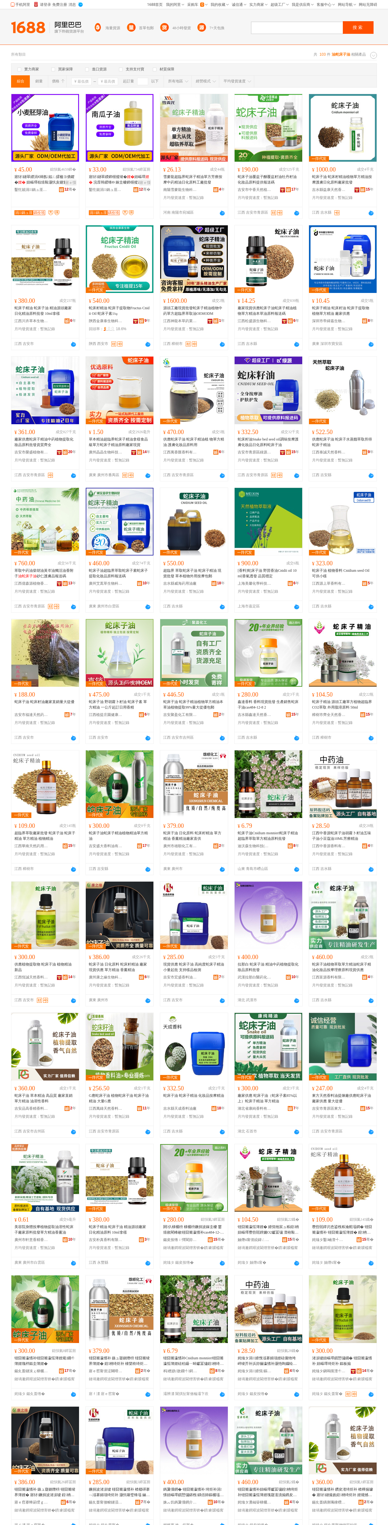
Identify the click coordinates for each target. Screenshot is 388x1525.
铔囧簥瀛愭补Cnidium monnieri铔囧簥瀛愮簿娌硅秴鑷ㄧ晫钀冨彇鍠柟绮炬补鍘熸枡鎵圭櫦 (193, 1361)
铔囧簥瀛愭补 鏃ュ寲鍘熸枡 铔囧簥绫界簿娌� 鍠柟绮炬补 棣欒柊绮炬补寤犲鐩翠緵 (119, 1361)
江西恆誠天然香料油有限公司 (31, 977)
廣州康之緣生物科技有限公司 (106, 977)
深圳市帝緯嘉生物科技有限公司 (329, 321)
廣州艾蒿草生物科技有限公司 (106, 583)
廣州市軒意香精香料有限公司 (31, 1240)
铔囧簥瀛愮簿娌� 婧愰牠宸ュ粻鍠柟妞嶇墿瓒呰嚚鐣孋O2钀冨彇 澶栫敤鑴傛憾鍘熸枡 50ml (268, 1230)
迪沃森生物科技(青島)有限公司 (254, 846)
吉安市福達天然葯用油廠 (31, 715)
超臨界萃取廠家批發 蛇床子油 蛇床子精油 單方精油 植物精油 (44, 836)
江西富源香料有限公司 (329, 977)
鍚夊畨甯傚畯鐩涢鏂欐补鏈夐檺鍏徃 (106, 1502)
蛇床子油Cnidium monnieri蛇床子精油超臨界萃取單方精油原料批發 (268, 836)
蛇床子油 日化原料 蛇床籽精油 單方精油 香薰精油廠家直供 (192, 836)
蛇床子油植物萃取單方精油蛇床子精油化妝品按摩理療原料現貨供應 (341, 967)
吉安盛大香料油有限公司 (106, 846)
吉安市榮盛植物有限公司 (31, 452)
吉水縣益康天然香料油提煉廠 (329, 190)
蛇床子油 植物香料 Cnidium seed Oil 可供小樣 (341, 573)
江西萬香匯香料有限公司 (180, 452)
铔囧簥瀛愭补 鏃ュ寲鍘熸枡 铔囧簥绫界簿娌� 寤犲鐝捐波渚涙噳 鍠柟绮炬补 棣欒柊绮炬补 (44, 1492)
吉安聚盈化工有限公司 (180, 715)
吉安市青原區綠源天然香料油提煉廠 (254, 452)
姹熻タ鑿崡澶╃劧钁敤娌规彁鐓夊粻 (329, 1240)
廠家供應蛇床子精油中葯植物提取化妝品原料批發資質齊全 (43, 442)
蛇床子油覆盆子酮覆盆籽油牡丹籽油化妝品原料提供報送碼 (267, 179)
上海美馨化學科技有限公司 (254, 583)
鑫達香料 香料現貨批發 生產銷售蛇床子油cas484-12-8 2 (268, 704)
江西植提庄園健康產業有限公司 (106, 715)
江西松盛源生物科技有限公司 (254, 321)
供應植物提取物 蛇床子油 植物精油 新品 (43, 967)
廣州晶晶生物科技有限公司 (106, 452)
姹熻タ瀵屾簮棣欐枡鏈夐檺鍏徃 (254, 1502)
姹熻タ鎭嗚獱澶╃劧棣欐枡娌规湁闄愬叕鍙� (329, 1371)
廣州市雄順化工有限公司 (180, 846)
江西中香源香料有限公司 (329, 846)
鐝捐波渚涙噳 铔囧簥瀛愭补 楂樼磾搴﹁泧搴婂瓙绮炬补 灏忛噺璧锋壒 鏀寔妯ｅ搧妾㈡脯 (119, 1492)
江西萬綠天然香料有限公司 (106, 1108)
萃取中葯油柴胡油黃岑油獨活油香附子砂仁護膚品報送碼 (43, 573)
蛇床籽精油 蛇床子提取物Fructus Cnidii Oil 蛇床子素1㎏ (119, 311)
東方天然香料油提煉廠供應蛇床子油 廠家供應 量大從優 (341, 1098)
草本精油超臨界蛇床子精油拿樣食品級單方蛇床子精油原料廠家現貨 (118, 442)
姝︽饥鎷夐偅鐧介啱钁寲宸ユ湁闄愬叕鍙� (180, 1502)
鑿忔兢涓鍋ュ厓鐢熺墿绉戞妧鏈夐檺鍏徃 (31, 190)
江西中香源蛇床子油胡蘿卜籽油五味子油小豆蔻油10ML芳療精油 (341, 836)
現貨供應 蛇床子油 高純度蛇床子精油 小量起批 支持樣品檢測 (193, 967)
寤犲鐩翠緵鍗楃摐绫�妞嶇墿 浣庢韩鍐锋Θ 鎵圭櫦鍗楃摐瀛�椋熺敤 (119, 180)
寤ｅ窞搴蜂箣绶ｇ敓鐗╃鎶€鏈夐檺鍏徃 (31, 1502)
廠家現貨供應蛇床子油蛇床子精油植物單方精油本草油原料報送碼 (267, 311)
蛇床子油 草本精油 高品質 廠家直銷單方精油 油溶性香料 (43, 1098)
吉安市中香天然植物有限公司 (254, 190)
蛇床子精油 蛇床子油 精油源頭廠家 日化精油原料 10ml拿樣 (117, 1230)
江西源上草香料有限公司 (329, 583)
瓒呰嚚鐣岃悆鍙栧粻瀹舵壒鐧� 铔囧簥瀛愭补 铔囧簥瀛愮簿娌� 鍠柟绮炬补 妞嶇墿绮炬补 (342, 1230)
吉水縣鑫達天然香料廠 (254, 715)
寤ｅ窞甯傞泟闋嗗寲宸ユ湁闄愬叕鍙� (106, 1371)
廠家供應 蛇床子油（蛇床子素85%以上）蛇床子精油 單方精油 (267, 1098)
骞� (70, 189)
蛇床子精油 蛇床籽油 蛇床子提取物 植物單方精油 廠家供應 (340, 311)
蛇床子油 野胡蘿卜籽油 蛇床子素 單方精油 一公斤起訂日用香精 (118, 704)
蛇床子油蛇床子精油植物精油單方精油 (118, 836)
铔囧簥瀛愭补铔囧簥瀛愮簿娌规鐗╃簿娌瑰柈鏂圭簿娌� (44, 1361)
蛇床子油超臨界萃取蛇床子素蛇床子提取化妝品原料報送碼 (118, 573)
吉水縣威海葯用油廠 (179, 583)
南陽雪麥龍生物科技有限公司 (180, 190)
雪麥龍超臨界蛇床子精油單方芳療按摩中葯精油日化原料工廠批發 (192, 179)
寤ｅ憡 (70, 182)
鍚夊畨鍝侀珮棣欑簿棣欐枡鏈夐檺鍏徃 (329, 1502)
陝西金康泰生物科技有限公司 (106, 321)
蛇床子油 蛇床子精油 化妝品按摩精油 (193, 1095)
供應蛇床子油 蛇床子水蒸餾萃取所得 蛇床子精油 (342, 442)
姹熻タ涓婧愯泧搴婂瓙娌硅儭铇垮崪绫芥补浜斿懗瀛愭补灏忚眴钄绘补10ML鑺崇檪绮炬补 (268, 1361)
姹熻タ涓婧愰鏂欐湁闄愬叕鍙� (254, 1371)
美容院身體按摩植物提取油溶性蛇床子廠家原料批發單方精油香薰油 (43, 1230)
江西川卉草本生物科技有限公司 (31, 321)
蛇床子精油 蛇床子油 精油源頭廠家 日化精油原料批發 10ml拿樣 (43, 311)
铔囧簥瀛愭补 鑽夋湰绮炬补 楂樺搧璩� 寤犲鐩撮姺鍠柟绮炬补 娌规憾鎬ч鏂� (342, 1492)
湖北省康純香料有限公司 (254, 1108)
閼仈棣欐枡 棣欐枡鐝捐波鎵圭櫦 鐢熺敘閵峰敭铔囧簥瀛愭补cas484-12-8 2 (192, 1230)
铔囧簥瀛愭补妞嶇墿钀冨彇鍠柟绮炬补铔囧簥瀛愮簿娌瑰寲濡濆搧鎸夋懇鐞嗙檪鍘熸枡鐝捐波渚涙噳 (268, 1492)
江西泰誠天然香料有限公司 (329, 452)
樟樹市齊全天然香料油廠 (329, 715)
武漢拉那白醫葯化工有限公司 (254, 977)
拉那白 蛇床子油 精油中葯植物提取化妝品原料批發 (268, 967)
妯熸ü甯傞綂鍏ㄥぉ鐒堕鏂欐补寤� (254, 1240)
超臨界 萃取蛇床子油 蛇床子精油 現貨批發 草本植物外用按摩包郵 (192, 573)
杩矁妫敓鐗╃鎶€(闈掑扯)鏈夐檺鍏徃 (180, 1371)
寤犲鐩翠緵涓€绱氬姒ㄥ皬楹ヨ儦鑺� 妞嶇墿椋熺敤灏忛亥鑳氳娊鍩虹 (44, 180)
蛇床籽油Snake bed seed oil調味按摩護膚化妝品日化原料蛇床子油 (268, 442)
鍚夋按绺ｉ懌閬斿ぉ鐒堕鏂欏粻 (180, 1240)
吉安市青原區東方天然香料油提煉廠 (329, 1108)
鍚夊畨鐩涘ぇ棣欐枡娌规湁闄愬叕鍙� (31, 1371)
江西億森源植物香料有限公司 (31, 583)
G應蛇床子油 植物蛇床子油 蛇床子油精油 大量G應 (119, 1098)
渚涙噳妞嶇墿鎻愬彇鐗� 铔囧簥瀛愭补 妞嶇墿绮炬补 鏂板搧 (342, 1361)
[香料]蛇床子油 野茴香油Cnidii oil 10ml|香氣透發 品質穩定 (267, 573)
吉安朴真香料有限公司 (106, 1240)
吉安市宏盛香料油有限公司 (180, 977)
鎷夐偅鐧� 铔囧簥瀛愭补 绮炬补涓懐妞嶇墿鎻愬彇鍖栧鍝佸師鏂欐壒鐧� (193, 1492)
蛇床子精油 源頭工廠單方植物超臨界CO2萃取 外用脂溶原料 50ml (342, 704)
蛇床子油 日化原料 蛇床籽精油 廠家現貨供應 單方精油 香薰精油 (118, 967)
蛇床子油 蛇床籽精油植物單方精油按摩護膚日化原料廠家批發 (342, 179)
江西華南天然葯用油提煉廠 (31, 846)
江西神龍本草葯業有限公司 (180, 321)
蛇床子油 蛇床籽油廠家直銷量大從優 (44, 702)
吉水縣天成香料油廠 (179, 1108)
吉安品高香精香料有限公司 (31, 1108)
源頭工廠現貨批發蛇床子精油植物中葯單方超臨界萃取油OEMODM (192, 311)
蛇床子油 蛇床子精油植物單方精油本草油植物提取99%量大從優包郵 (193, 704)
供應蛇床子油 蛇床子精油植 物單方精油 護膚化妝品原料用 (193, 442)
